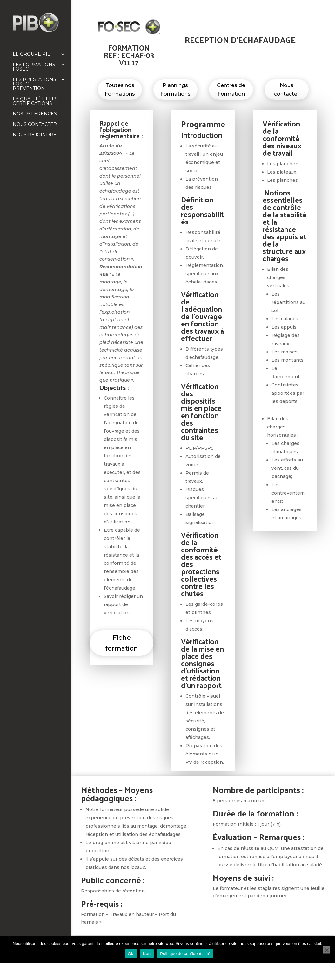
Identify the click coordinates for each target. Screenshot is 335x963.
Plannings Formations (175, 89)
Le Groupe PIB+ (33, 54)
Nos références (35, 114)
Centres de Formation (231, 89)
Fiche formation (121, 643)
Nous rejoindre (35, 135)
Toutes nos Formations (120, 89)
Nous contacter (35, 124)
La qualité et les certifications (35, 101)
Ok (130, 953)
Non (147, 953)
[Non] (326, 950)
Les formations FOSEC (34, 67)
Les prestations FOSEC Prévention (34, 84)
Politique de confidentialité (185, 953)
